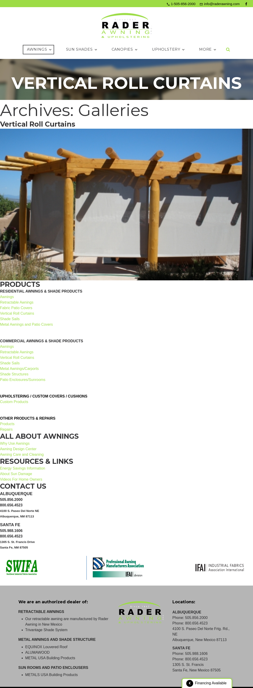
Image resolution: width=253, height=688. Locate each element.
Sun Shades (82, 49)
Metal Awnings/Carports (19, 369)
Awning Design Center (18, 449)
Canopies (125, 49)
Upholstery (168, 49)
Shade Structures (14, 374)
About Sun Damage (16, 474)
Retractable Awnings (17, 302)
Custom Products (14, 402)
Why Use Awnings (15, 443)
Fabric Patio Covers (16, 308)
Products (7, 424)
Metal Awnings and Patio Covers (26, 324)
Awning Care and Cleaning (22, 454)
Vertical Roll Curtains (37, 124)
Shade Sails (10, 319)
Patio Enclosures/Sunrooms (22, 380)
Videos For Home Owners (21, 479)
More (208, 49)
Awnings (39, 49)
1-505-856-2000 (183, 4)
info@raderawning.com (222, 4)
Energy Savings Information (22, 468)
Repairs (6, 429)
